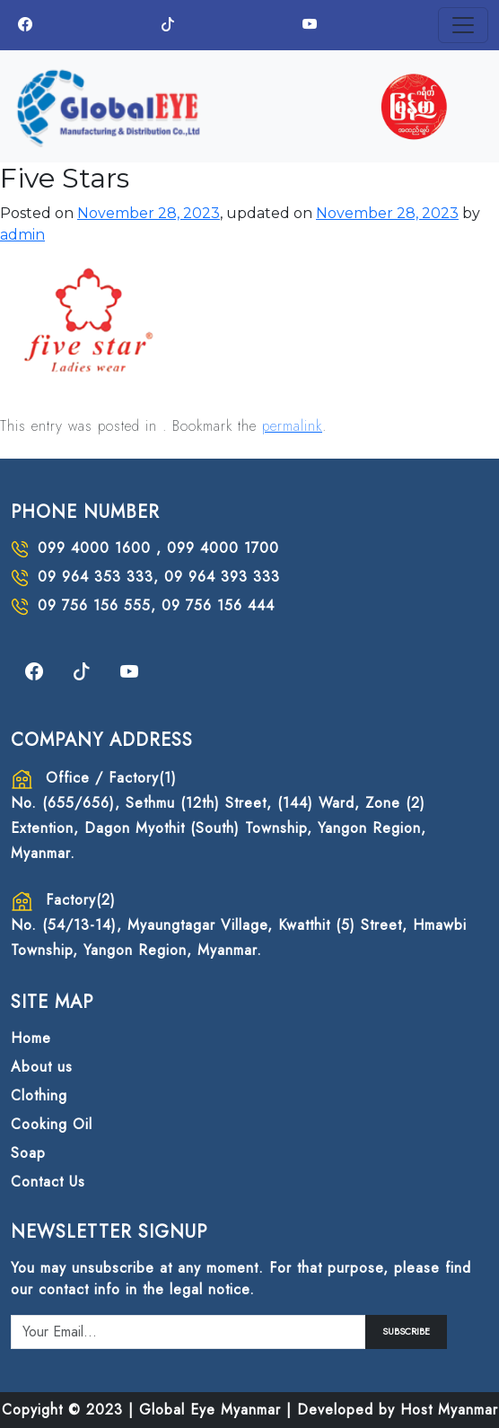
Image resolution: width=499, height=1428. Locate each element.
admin (22, 234)
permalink (292, 426)
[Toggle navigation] (463, 25)
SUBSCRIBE (406, 1331)
